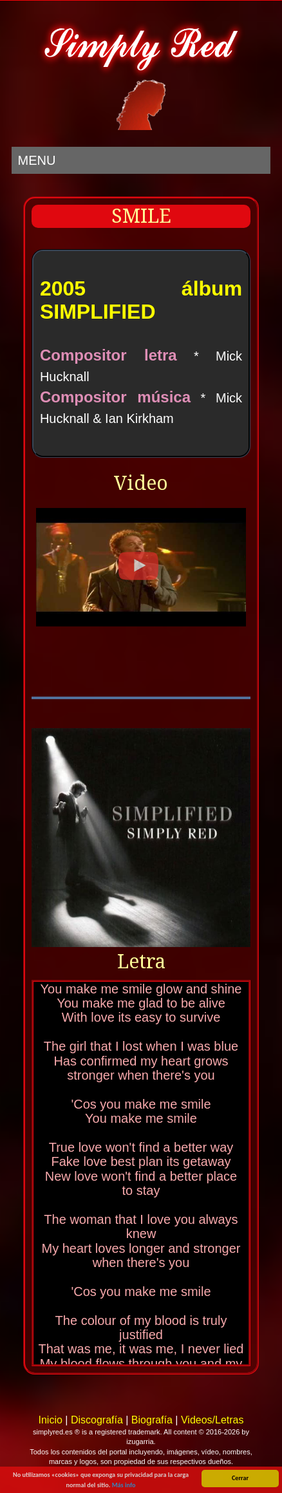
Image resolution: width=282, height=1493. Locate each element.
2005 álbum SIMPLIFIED (141, 300)
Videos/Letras (212, 1419)
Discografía (97, 1419)
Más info (124, 1485)
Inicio (50, 1419)
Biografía (152, 1419)
